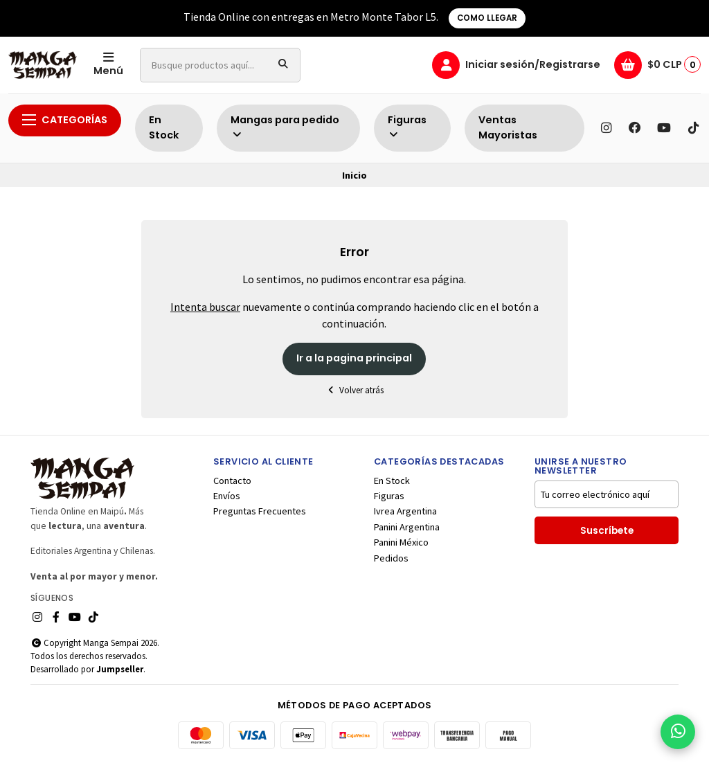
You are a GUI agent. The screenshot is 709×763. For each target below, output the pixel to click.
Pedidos (391, 558)
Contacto (232, 480)
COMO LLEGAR (487, 18)
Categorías (64, 120)
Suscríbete (607, 530)
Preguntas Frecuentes (259, 511)
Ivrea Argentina (405, 511)
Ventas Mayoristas (507, 127)
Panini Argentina (407, 527)
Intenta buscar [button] (205, 307)
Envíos (226, 496)
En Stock (164, 127)
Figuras (407, 126)
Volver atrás (354, 390)
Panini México (401, 542)
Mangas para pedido (285, 126)
